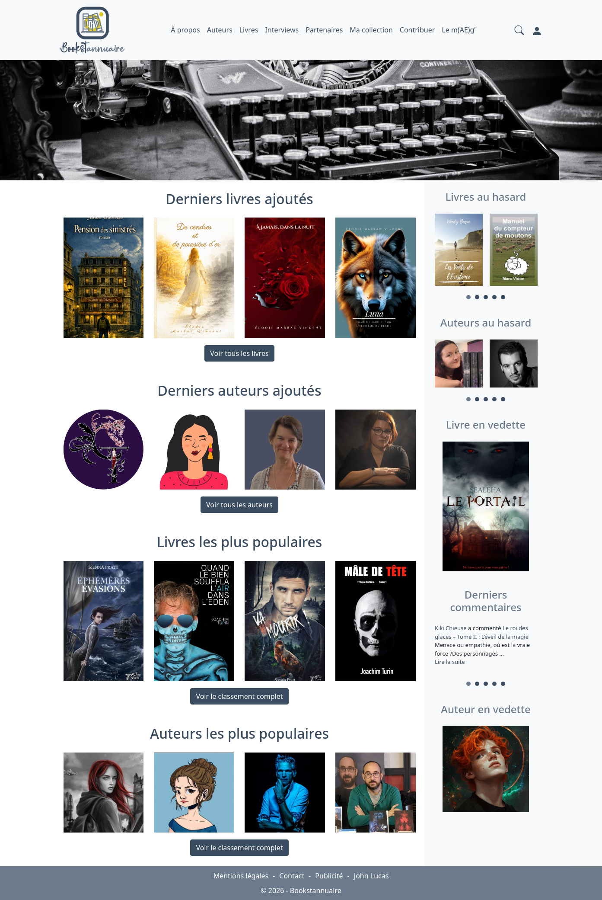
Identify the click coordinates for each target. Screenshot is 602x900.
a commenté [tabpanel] (486, 645)
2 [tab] (477, 297)
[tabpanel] (458, 251)
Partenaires (324, 30)
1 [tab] (468, 297)
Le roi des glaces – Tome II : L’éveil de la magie (482, 632)
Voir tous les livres (239, 353)
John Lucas (371, 876)
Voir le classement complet (239, 696)
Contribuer (417, 30)
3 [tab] (486, 297)
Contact (291, 876)
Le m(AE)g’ (458, 30)
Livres (248, 30)
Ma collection (371, 30)
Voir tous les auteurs (239, 504)
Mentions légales (241, 876)
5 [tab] (503, 297)
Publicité (329, 876)
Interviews (282, 30)
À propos (185, 30)
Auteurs (220, 30)
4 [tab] (494, 297)
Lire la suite (450, 662)
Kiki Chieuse (451, 628)
